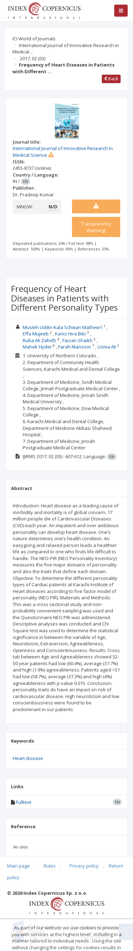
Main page (18, 866)
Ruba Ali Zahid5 (39, 340)
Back (111, 78)
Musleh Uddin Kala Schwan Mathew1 (62, 327)
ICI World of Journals (34, 38)
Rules (50, 866)
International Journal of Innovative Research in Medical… (65, 48)
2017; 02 (32, 58)
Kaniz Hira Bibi (70, 333)
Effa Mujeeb (36, 333)
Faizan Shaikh (77, 340)
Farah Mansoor (74, 347)
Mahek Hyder (37, 347)
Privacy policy (84, 866)
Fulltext (23, 802)
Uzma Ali (107, 347)
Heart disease (28, 758)
